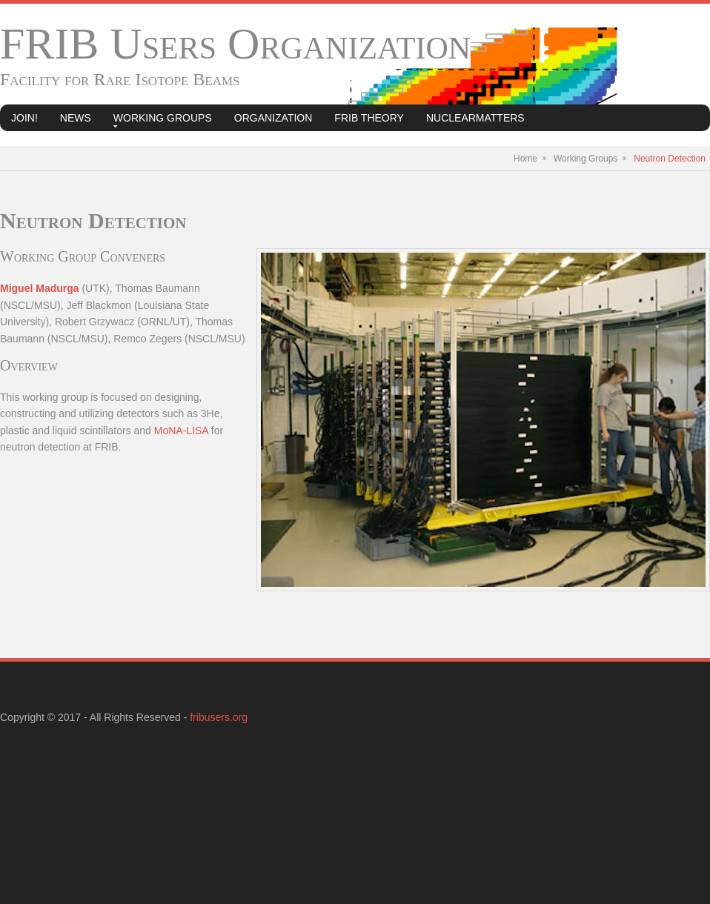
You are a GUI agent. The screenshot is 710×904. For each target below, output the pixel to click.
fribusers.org (219, 717)
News (75, 118)
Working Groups (162, 118)
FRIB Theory (369, 118)
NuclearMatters (475, 118)
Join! (24, 118)
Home (525, 158)
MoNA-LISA (181, 430)
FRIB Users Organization (235, 43)
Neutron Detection (670, 158)
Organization (273, 118)
